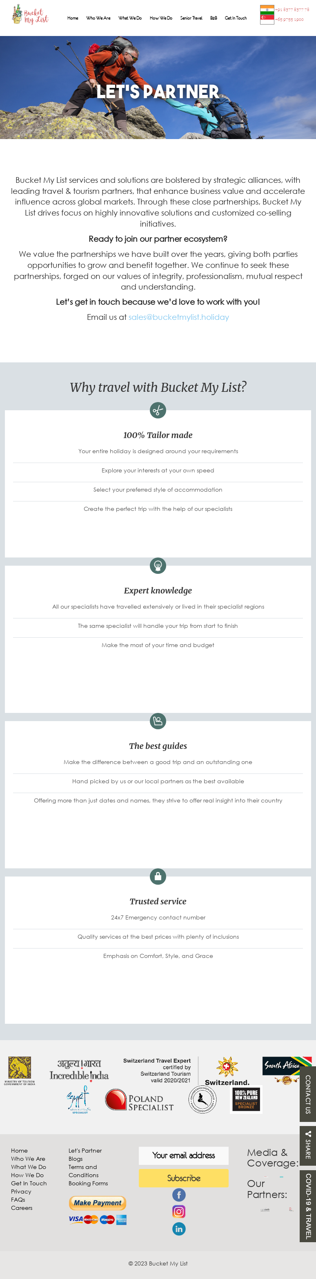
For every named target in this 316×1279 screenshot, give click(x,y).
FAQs (18, 1199)
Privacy (21, 1191)
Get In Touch (236, 18)
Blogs (75, 1158)
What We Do (130, 18)
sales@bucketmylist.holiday (179, 316)
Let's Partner (85, 1150)
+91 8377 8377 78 (284, 10)
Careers (21, 1208)
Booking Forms (88, 1183)
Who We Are (98, 18)
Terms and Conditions (83, 1171)
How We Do (161, 18)
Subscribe (183, 1178)
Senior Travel (191, 18)
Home (72, 18)
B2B (213, 18)
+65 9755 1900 (282, 20)
